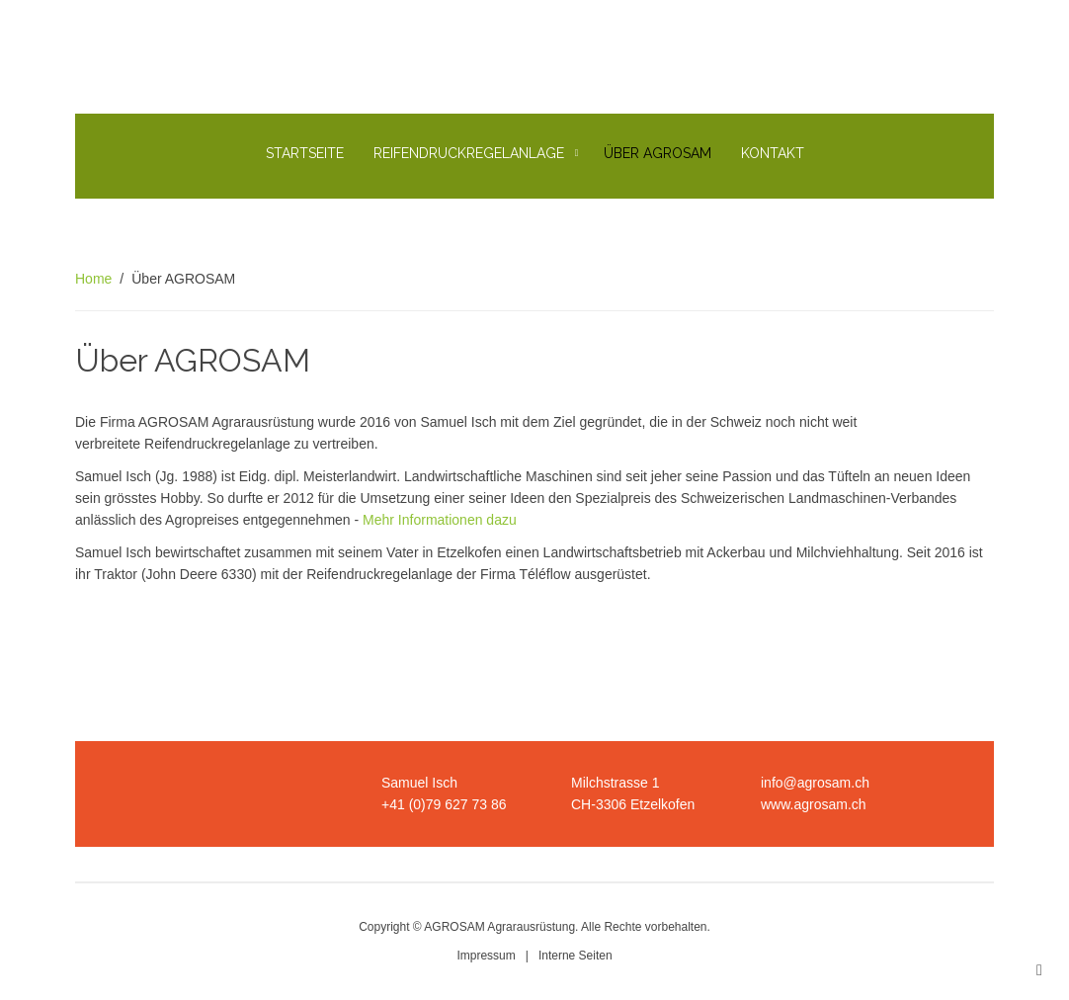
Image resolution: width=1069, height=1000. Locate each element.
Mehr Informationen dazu (440, 520)
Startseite (305, 153)
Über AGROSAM (657, 153)
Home (93, 279)
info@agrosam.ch (815, 783)
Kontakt (772, 153)
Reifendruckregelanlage (468, 153)
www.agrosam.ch (813, 804)
